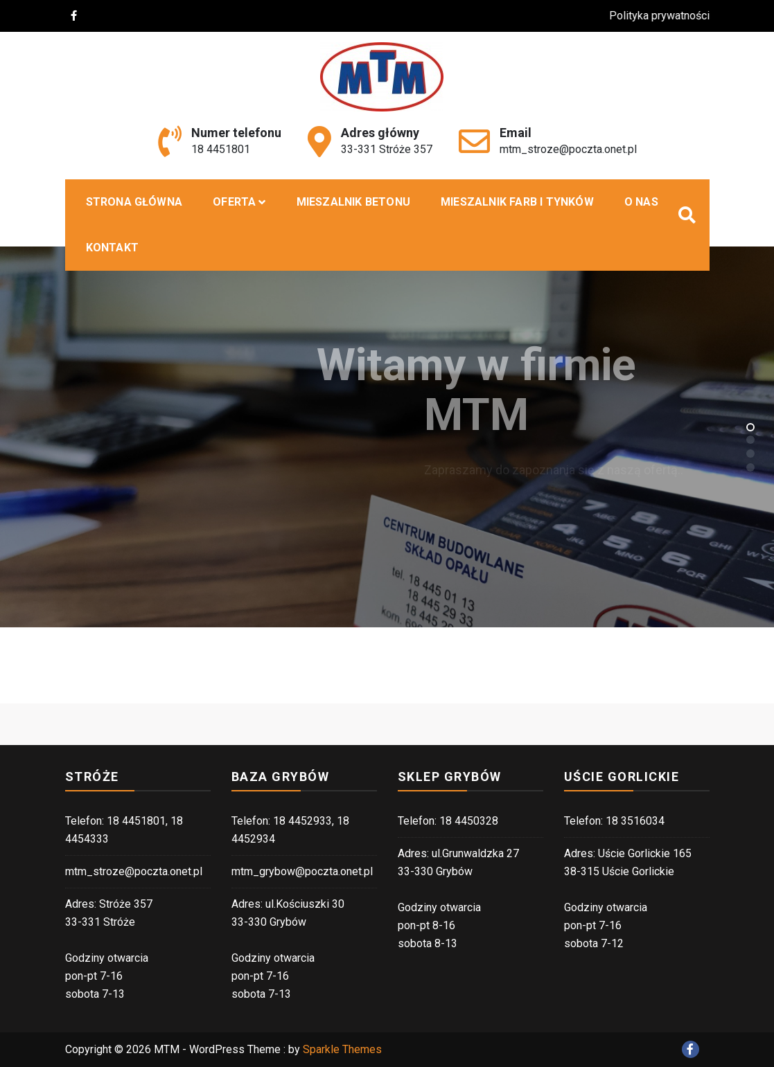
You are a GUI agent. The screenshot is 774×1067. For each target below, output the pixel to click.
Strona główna (134, 201)
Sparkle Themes (342, 1049)
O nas (641, 201)
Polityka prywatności (667, 15)
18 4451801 (220, 149)
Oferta (234, 201)
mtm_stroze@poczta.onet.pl (568, 149)
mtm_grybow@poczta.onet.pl (302, 871)
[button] (750, 426)
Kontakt (112, 247)
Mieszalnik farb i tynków (517, 201)
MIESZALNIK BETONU (353, 201)
